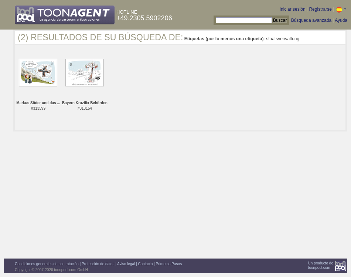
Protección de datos (98, 264)
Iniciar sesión (293, 9)
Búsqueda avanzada (311, 20)
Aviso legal (126, 264)
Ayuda (341, 20)
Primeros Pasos (169, 264)
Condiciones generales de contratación (47, 264)
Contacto (145, 264)
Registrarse (320, 9)
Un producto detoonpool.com (320, 265)
